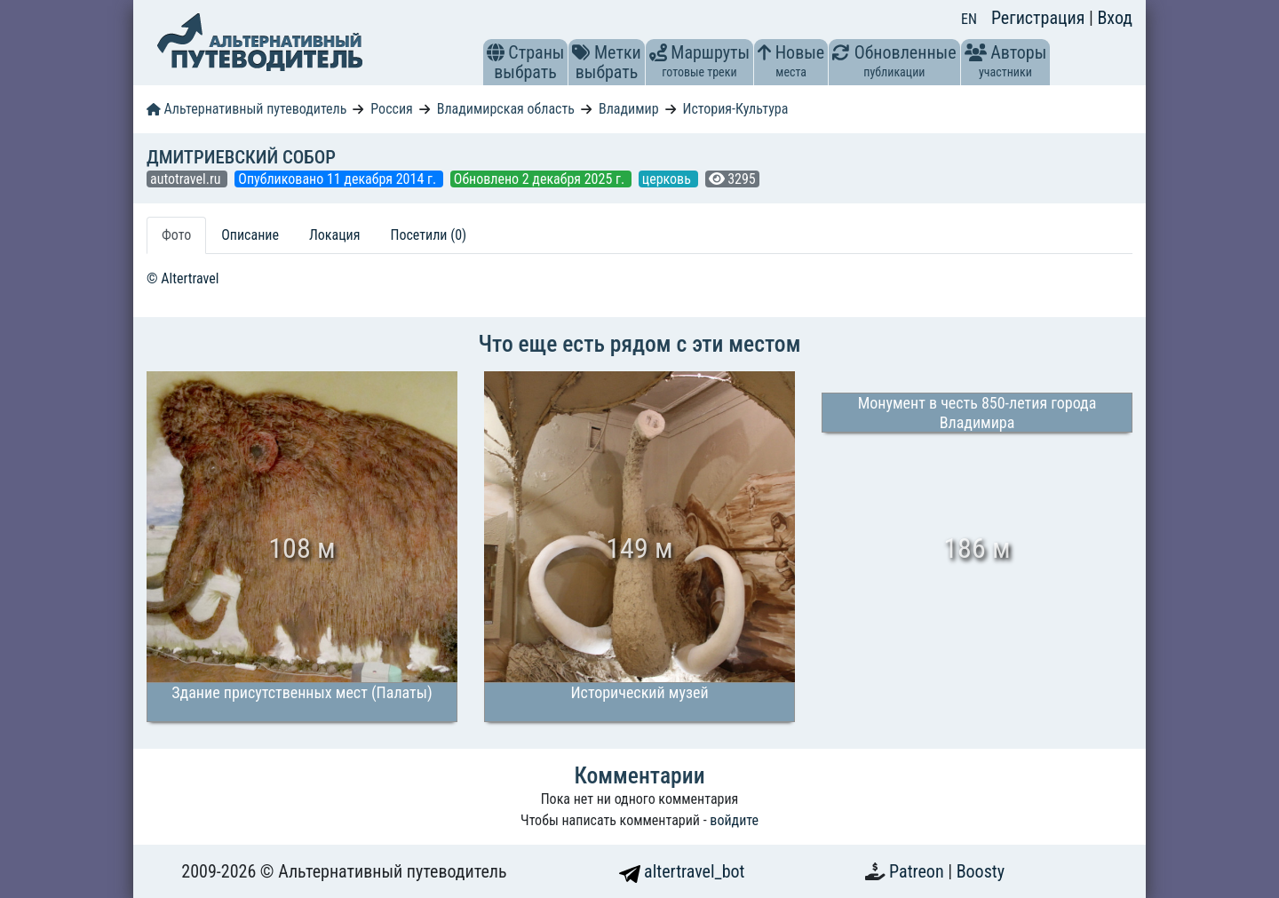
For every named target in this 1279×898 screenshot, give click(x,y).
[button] (495, 52)
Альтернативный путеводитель (246, 108)
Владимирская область (506, 108)
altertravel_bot (682, 871)
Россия (391, 108)
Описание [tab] (250, 234)
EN (969, 19)
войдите (734, 820)
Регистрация (1040, 17)
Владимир (629, 108)
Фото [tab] (176, 234)
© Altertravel (182, 278)
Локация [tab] (335, 234)
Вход (1114, 17)
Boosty (981, 871)
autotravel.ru (187, 179)
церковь (668, 179)
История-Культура (735, 108)
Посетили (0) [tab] (428, 234)
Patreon (918, 871)
